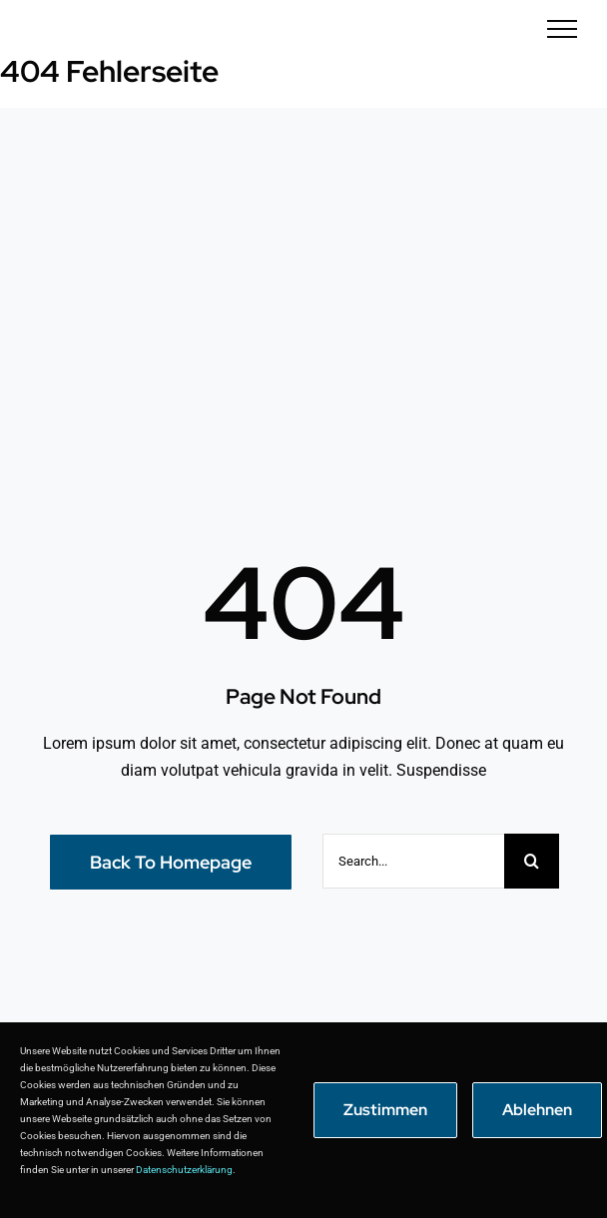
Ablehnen (537, 1109)
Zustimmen (385, 1109)
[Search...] (413, 861)
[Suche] (531, 861)
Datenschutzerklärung (184, 1169)
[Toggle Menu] (562, 29)
